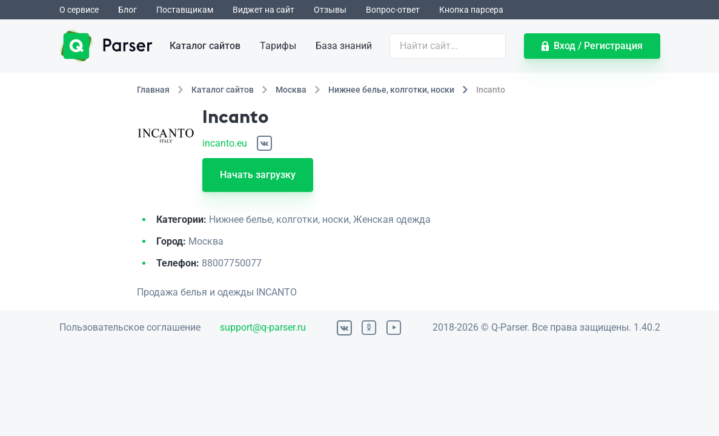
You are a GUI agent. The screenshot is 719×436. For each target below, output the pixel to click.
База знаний (344, 45)
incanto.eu (224, 143)
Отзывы (330, 10)
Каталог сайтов (205, 45)
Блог (127, 10)
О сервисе (79, 10)
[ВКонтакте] (264, 143)
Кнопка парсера (471, 10)
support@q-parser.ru (263, 327)
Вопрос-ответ (393, 10)
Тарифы (278, 45)
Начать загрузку (258, 174)
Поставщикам (184, 10)
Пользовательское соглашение (129, 327)
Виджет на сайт (263, 10)
